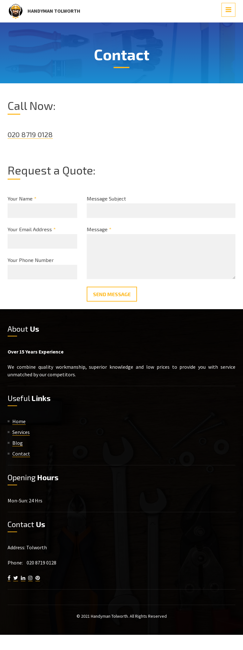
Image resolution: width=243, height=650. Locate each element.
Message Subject (106, 198)
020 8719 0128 (32, 134)
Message (99, 229)
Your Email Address (32, 229)
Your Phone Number (31, 260)
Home (19, 421)
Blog (17, 443)
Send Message (112, 294)
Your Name (22, 198)
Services (21, 432)
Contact (21, 453)
